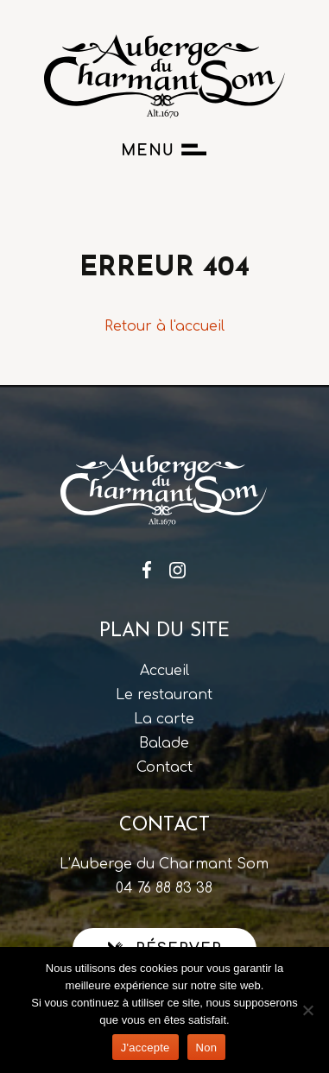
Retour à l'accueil (164, 326)
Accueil (164, 671)
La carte (164, 719)
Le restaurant (164, 695)
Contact (164, 767)
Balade (164, 743)
